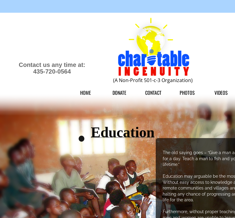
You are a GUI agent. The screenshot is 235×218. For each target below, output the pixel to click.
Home (85, 92)
